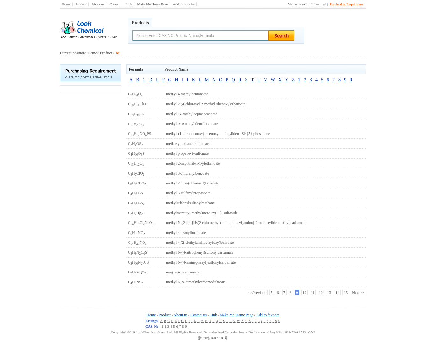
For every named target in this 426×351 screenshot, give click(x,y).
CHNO (136, 232)
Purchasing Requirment (346, 4)
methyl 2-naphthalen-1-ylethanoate (193, 163)
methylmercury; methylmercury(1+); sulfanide (202, 213)
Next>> (358, 292)
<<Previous (257, 292)
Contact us (198, 315)
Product (81, 4)
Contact (114, 4)
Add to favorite (183, 4)
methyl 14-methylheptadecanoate (191, 114)
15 (346, 292)
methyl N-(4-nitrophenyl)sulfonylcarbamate (199, 252)
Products (140, 22)
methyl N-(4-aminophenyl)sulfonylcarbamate (201, 262)
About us (98, 4)
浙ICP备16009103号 (213, 338)
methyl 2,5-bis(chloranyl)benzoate (192, 183)
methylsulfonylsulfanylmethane (190, 203)
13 (329, 292)
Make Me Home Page (152, 4)
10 (304, 292)
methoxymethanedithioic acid (188, 143)
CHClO (137, 104)
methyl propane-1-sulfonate (187, 153)
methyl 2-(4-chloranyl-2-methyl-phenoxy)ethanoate (205, 104)
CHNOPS (139, 133)
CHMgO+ (138, 272)
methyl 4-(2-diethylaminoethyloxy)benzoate (200, 242)
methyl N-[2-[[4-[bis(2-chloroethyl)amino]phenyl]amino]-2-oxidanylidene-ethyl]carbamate (236, 222)
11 (313, 292)
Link (128, 4)
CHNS (135, 282)
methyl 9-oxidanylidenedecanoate (192, 124)
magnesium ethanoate (182, 272)
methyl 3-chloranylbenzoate (187, 173)
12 (321, 292)
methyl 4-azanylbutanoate (186, 232)
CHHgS (136, 213)
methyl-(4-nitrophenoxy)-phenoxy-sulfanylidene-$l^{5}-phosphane (218, 133)
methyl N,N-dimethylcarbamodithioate (196, 282)
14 (337, 292)
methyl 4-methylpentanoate (187, 94)
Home (66, 4)
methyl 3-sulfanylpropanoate (188, 193)
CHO (135, 94)
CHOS (135, 143)
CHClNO (140, 222)
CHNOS (137, 252)
